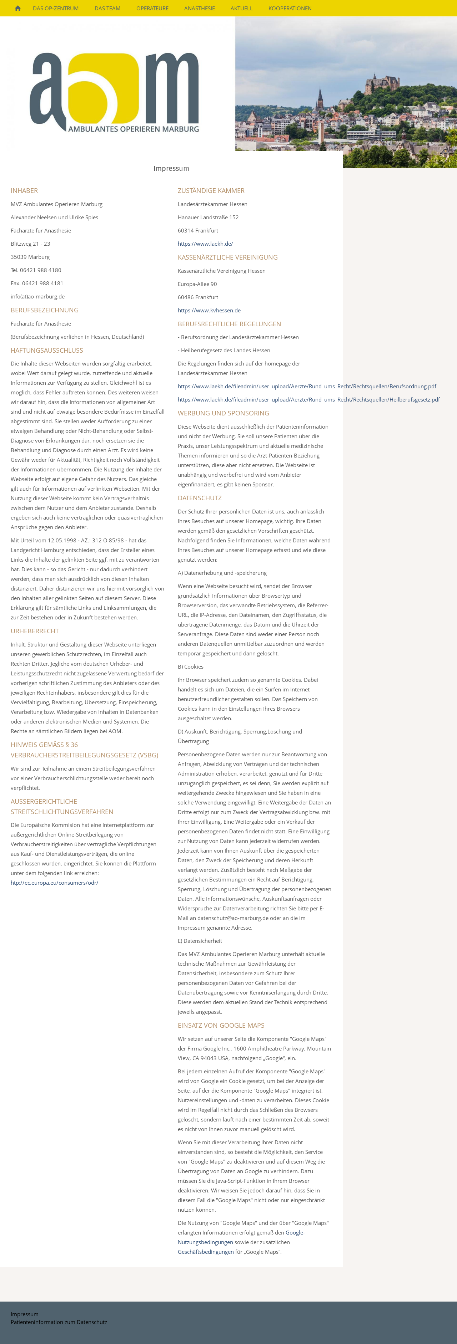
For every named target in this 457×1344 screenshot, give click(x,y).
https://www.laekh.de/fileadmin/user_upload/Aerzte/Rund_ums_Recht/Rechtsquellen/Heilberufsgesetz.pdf (309, 399)
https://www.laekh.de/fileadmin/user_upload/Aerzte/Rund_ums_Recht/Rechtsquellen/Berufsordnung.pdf (307, 386)
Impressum (25, 1314)
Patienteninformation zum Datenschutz (59, 1321)
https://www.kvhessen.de (209, 310)
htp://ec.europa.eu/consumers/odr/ (55, 882)
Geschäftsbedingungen (206, 1251)
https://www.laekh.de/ (205, 243)
